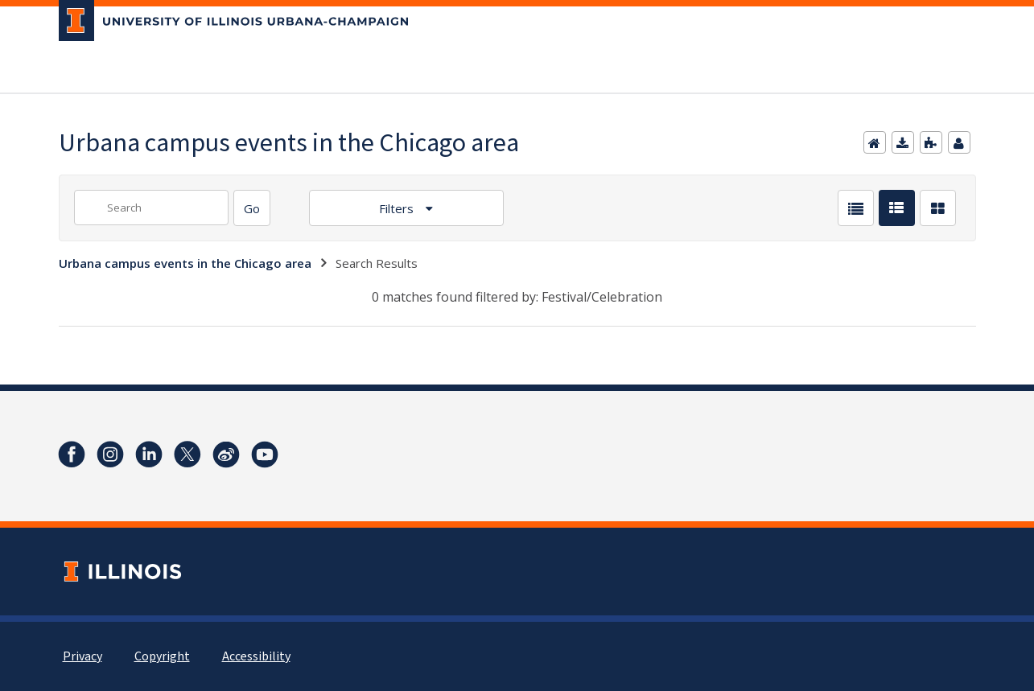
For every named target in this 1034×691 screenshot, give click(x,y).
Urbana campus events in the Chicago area (185, 263)
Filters (398, 208)
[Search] (251, 208)
